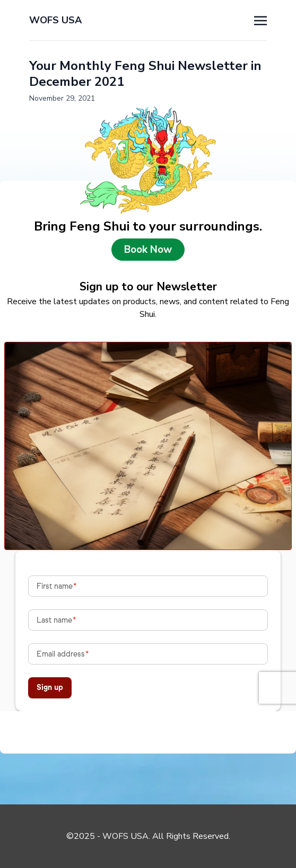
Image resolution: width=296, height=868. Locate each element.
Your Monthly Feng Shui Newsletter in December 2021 (145, 73)
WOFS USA (55, 20)
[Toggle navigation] (260, 19)
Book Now (148, 249)
